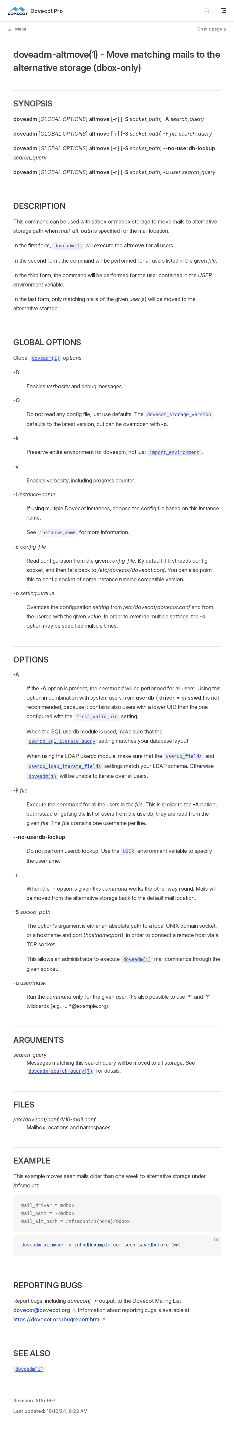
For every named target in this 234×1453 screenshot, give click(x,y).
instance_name (57, 533)
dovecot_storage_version (179, 414)
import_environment (174, 452)
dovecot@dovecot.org (41, 1310)
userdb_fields (183, 756)
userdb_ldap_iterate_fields (64, 766)
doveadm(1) (68, 246)
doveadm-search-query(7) (60, 1071)
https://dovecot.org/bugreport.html (57, 1319)
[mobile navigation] (223, 10)
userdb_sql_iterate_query (61, 741)
